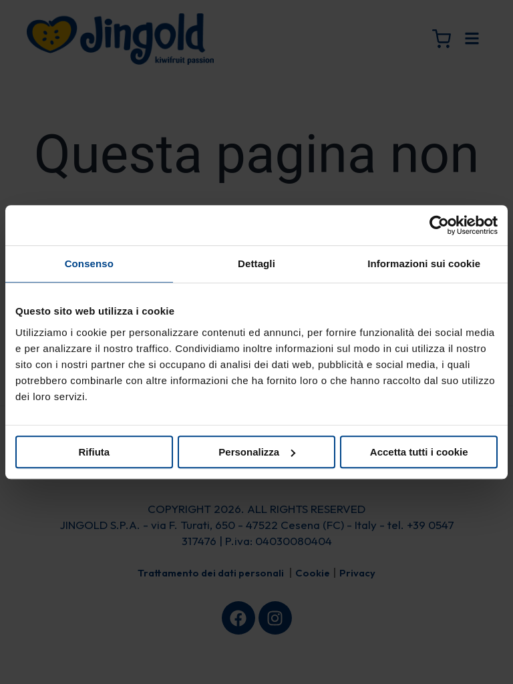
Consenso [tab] (89, 263)
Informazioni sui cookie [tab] (423, 263)
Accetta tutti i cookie (419, 452)
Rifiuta (94, 452)
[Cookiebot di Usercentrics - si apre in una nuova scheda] (439, 225)
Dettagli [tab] (256, 263)
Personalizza (256, 452)
